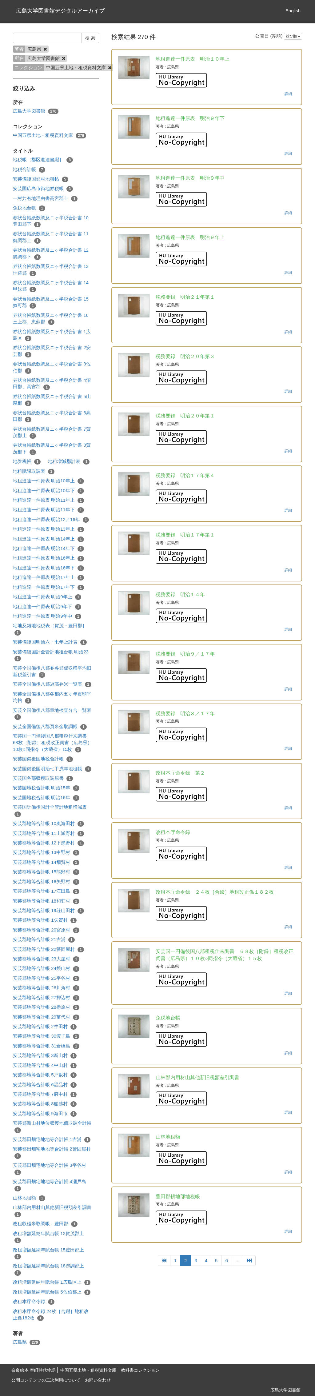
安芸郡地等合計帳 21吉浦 (44, 940)
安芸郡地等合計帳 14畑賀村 (46, 862)
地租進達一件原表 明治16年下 (48, 568)
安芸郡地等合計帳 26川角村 (46, 988)
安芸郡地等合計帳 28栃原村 (46, 1007)
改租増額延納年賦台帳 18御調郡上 (48, 1269)
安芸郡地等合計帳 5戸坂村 (45, 1075)
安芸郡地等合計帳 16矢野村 (46, 882)
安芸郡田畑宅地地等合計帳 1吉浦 (51, 1140)
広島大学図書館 (35, 111)
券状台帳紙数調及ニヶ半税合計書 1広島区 (52, 335)
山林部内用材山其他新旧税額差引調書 (52, 1211)
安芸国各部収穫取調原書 (43, 778)
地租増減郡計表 (69, 462)
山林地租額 (29, 1198)
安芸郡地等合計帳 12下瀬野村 (48, 843)
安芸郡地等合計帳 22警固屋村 (48, 949)
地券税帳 (27, 462)
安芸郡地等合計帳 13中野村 (46, 853)
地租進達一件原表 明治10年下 (48, 491)
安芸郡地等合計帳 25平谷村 (46, 978)
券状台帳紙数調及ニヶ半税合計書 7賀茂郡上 (52, 432)
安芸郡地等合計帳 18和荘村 (46, 901)
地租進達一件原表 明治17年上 (48, 577)
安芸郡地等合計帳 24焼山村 (46, 968)
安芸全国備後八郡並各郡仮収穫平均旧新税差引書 (52, 671)
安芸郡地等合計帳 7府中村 (45, 1094)
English (293, 10)
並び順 (293, 36)
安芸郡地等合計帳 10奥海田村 (48, 824)
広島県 (26, 1342)
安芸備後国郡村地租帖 (40, 179)
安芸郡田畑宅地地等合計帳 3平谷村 (49, 1169)
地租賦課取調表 (33, 471)
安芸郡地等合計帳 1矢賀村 (45, 920)
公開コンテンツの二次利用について (45, 1380)
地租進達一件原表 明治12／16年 (51, 520)
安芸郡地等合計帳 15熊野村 (46, 872)
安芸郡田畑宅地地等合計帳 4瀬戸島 (49, 1185)
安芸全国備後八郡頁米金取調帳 (50, 727)
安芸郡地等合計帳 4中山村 (45, 1065)
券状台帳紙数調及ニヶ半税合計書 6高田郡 (52, 416)
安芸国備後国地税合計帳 (43, 759)
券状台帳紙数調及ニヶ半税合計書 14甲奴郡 (51, 286)
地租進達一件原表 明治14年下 (48, 549)
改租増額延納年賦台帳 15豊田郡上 (48, 1253)
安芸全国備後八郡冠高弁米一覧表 (52, 684)
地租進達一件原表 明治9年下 (47, 607)
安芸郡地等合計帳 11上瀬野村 (48, 833)
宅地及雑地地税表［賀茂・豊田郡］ (50, 629)
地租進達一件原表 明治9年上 (47, 597)
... (238, 1260)
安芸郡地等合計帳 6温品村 (45, 1085)
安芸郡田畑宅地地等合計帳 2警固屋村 (52, 1152)
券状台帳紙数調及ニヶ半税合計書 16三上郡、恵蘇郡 (51, 319)
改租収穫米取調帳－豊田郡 (45, 1224)
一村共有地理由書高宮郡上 (45, 198)
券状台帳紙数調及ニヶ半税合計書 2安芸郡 (52, 351)
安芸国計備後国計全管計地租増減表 (50, 810)
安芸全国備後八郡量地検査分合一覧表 (52, 714)
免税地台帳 (29, 208)
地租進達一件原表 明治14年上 (48, 539)
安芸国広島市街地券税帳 (43, 189)
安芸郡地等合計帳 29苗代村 (46, 1017)
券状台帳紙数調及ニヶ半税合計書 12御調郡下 (51, 253)
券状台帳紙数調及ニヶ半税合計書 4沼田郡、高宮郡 (52, 383)
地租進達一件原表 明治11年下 (48, 510)
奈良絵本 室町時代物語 (33, 1370)
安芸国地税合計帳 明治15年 (46, 788)
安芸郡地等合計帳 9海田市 (45, 1114)
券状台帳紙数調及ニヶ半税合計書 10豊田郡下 (51, 221)
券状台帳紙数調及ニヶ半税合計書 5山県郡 (52, 400)
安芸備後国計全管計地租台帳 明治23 (51, 655)
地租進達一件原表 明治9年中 (47, 616)
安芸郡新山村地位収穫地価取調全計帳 (52, 1126)
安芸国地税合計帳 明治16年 (46, 798)
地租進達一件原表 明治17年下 (48, 587)
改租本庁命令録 (33, 1302)
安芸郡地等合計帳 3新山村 (45, 1056)
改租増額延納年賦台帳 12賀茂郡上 (48, 1237)
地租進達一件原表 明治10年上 (48, 481)
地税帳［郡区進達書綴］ (43, 160)
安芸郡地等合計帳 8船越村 (45, 1104)
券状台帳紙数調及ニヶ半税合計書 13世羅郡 (51, 270)
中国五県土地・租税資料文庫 (49, 135)
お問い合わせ (98, 1380)
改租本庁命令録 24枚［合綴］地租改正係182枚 (51, 1315)
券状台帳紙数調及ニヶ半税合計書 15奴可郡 (51, 302)
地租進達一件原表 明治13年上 (48, 529)
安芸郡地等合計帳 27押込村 (46, 998)
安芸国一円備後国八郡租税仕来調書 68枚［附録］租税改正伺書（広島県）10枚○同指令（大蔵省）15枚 (52, 742)
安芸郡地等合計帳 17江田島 (46, 891)
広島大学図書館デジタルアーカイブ (60, 11)
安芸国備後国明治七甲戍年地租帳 (52, 769)
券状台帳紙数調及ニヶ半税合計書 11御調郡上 (51, 237)
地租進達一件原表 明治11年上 (48, 500)
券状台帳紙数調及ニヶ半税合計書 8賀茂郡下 (52, 448)
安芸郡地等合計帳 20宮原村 (46, 930)
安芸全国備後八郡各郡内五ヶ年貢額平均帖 (52, 697)
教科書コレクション (140, 1370)
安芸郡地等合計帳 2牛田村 (45, 1027)
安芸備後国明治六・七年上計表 (50, 642)
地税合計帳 (29, 170)
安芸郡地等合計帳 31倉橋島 (46, 1046)
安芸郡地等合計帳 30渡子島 (46, 1036)
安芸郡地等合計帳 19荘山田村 (48, 911)
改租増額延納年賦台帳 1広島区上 (51, 1282)
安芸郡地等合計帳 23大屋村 (46, 959)
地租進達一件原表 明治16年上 (48, 558)
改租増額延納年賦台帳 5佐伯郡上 (51, 1292)
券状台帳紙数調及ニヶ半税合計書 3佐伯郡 (52, 367)
